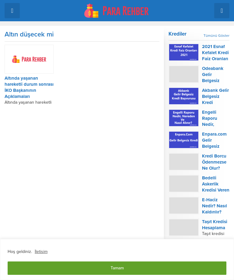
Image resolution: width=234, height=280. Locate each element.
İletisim (41, 251)
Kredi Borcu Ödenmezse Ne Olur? (214, 162)
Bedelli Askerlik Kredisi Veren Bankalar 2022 (215, 190)
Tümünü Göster (216, 35)
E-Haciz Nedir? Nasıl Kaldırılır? (214, 206)
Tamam (117, 268)
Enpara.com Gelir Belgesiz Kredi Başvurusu (214, 146)
